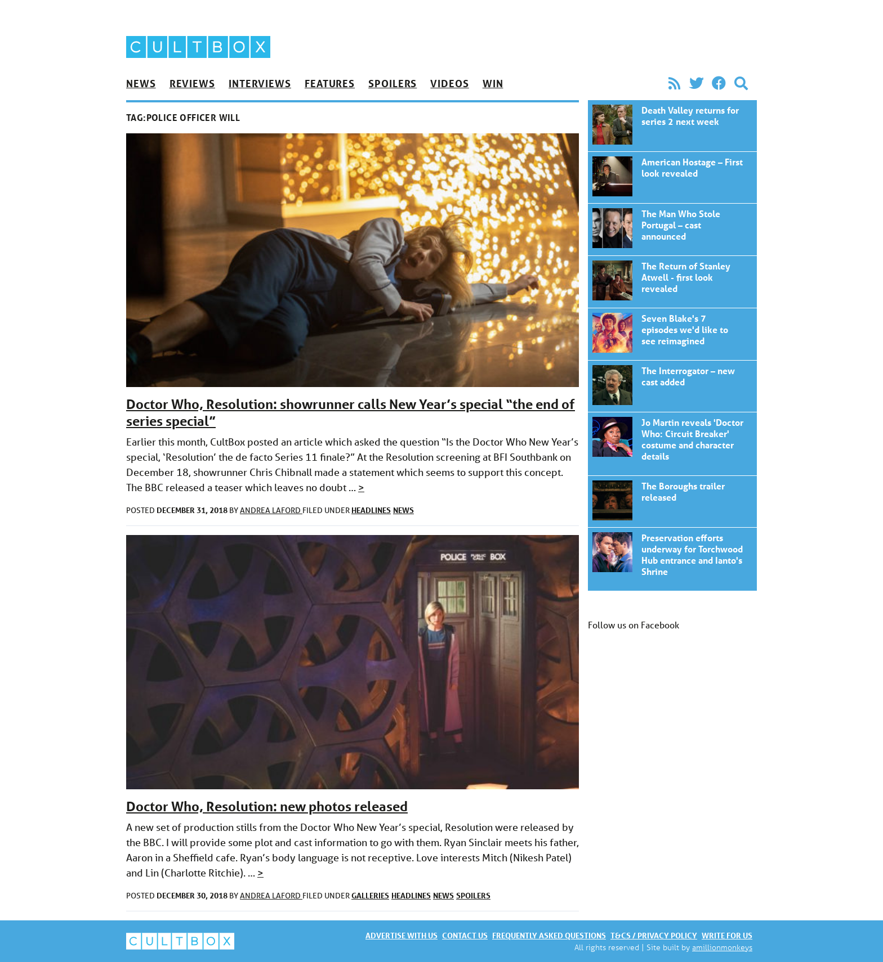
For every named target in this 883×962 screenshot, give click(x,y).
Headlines (371, 510)
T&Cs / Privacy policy (653, 935)
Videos (449, 83)
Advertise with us (401, 935)
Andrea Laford (271, 510)
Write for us (727, 935)
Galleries (370, 895)
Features (330, 83)
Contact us (465, 935)
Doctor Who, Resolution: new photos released (267, 806)
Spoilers (392, 83)
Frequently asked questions (549, 935)
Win (493, 83)
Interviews (260, 83)
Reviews (192, 83)
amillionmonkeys (722, 947)
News (141, 83)
